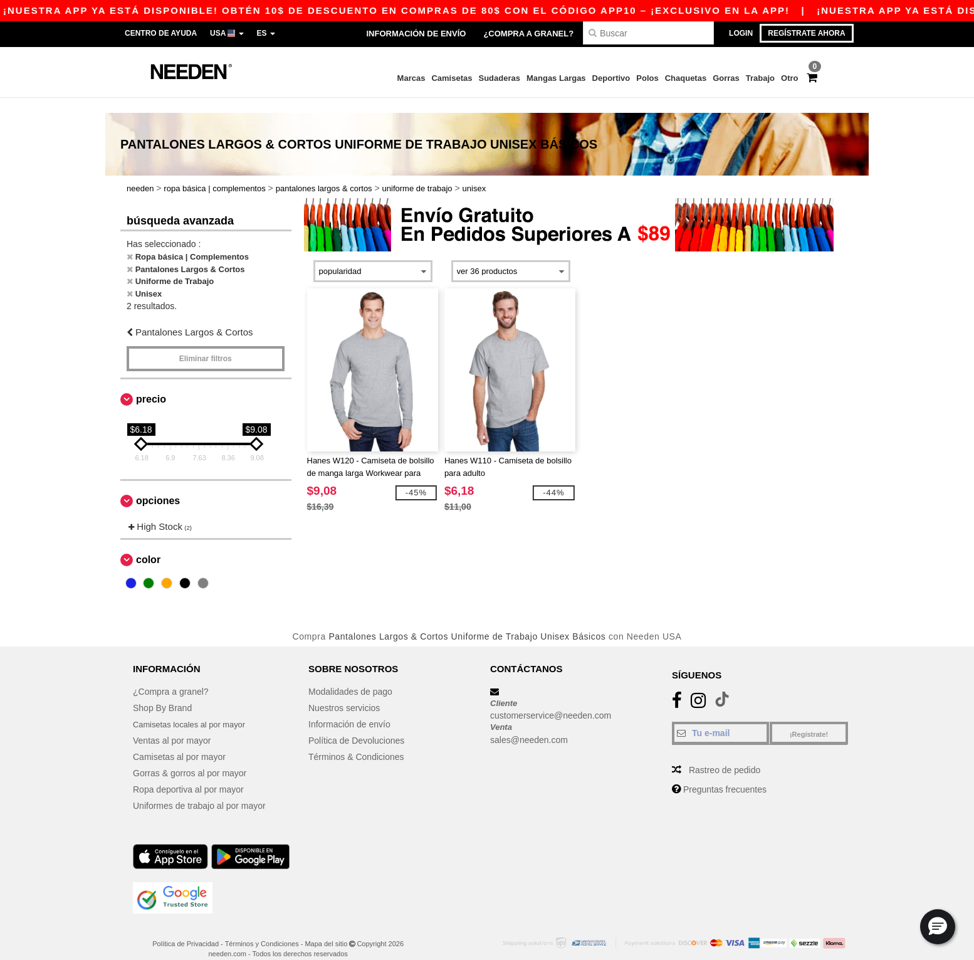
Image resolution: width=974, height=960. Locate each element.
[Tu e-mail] (720, 717)
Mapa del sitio (326, 928)
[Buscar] (648, 33)
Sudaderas (499, 78)
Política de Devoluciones (356, 725)
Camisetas (451, 78)
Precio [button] (151, 383)
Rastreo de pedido (724, 754)
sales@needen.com (529, 724)
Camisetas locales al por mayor (194, 709)
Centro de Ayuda (161, 33)
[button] (937, 926)
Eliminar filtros (205, 343)
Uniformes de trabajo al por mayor (199, 790)
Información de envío (416, 33)
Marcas (411, 78)
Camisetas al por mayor (179, 741)
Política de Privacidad (185, 928)
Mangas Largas (556, 78)
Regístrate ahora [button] (806, 33)
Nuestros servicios (344, 692)
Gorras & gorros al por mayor (189, 757)
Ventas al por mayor (172, 725)
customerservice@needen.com (550, 700)
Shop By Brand (162, 692)
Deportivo (611, 78)
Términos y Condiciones (262, 928)
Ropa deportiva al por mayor (188, 774)
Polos (647, 78)
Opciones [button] (158, 485)
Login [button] (741, 33)
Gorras (726, 78)
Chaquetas (685, 78)
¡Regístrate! (809, 718)
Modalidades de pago (350, 676)
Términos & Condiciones (356, 741)
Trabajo (760, 78)
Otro (789, 78)
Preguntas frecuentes (725, 774)
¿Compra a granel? (528, 33)
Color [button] (148, 544)
